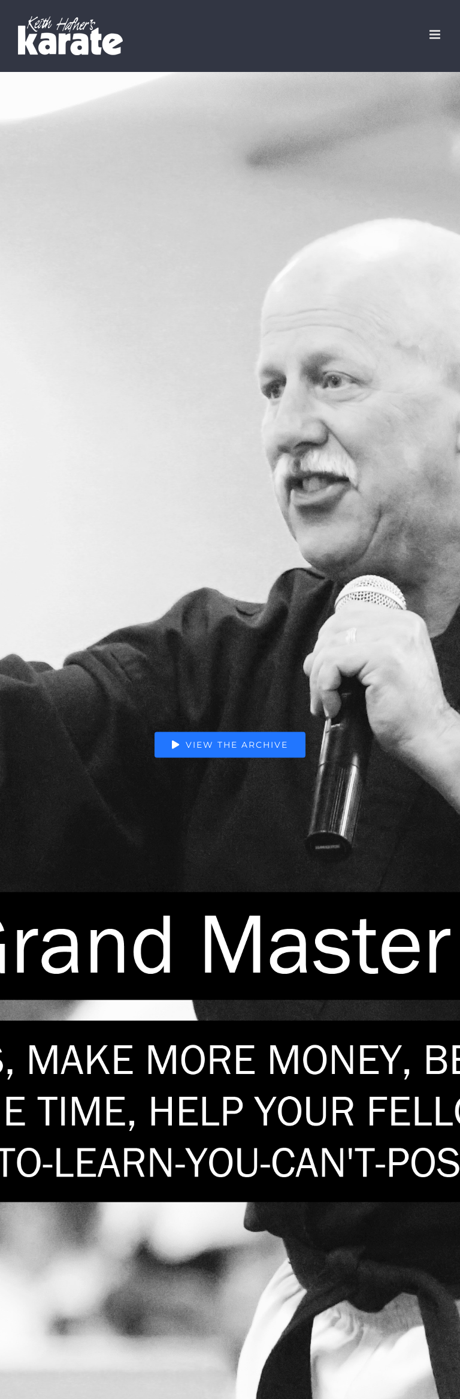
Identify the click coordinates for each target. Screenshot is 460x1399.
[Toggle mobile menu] (435, 34)
